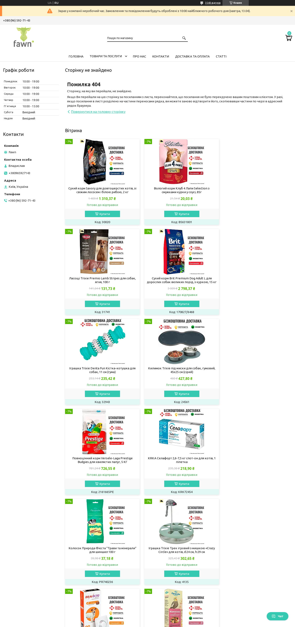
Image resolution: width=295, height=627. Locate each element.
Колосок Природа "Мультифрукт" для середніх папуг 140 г (256, 463)
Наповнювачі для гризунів (173, 556)
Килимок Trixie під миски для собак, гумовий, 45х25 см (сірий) (255, 280)
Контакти (160, 56)
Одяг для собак (91, 573)
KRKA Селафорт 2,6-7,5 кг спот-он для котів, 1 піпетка (178, 373)
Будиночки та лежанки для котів (30, 601)
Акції (231, 551)
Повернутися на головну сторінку (98, 112)
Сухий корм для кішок (22, 540)
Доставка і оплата (240, 573)
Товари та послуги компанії (247, 545)
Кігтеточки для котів (22, 595)
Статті (221, 56)
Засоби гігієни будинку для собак (104, 568)
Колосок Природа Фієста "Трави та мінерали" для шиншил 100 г (255, 373)
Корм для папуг (165, 568)
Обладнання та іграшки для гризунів (181, 562)
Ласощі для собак (93, 551)
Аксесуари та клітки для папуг (176, 579)
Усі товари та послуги (272, 504)
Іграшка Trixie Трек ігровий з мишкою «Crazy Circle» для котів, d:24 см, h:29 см (101, 463)
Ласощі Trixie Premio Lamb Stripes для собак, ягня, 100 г (255, 190)
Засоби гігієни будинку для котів (30, 579)
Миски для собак (92, 579)
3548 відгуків (212, 2)
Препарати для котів (21, 568)
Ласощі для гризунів (169, 551)
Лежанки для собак (94, 595)
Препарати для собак (96, 562)
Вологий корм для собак (98, 545)
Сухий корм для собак (96, 540)
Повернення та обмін (243, 579)
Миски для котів (18, 584)
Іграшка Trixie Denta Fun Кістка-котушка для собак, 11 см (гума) (178, 280)
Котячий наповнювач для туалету (31, 556)
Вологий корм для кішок (24, 545)
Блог (230, 590)
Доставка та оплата (192, 56)
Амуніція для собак (94, 590)
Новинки (234, 556)
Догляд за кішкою (19, 573)
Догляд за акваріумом (170, 590)
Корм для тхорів (166, 545)
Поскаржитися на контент (134, 623)
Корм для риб (164, 584)
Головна (76, 56)
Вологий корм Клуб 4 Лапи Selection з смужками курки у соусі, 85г (178, 190)
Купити (103, 214)
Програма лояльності (243, 595)
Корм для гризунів (167, 540)
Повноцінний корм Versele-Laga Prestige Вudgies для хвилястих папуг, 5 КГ (101, 373)
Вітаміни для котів (20, 562)
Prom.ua (168, 619)
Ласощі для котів (19, 551)
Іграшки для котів (19, 590)
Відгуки (233, 584)
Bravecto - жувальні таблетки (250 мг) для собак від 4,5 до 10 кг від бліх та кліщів (178, 463)
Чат (277, 616)
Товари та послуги (106, 56)
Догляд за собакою (94, 556)
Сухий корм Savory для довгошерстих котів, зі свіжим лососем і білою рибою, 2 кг (101, 190)
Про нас (139, 56)
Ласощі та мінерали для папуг (176, 573)
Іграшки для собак (93, 584)
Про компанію (237, 562)
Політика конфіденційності (168, 623)
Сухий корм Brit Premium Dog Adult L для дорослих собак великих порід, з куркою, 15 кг (101, 281)
